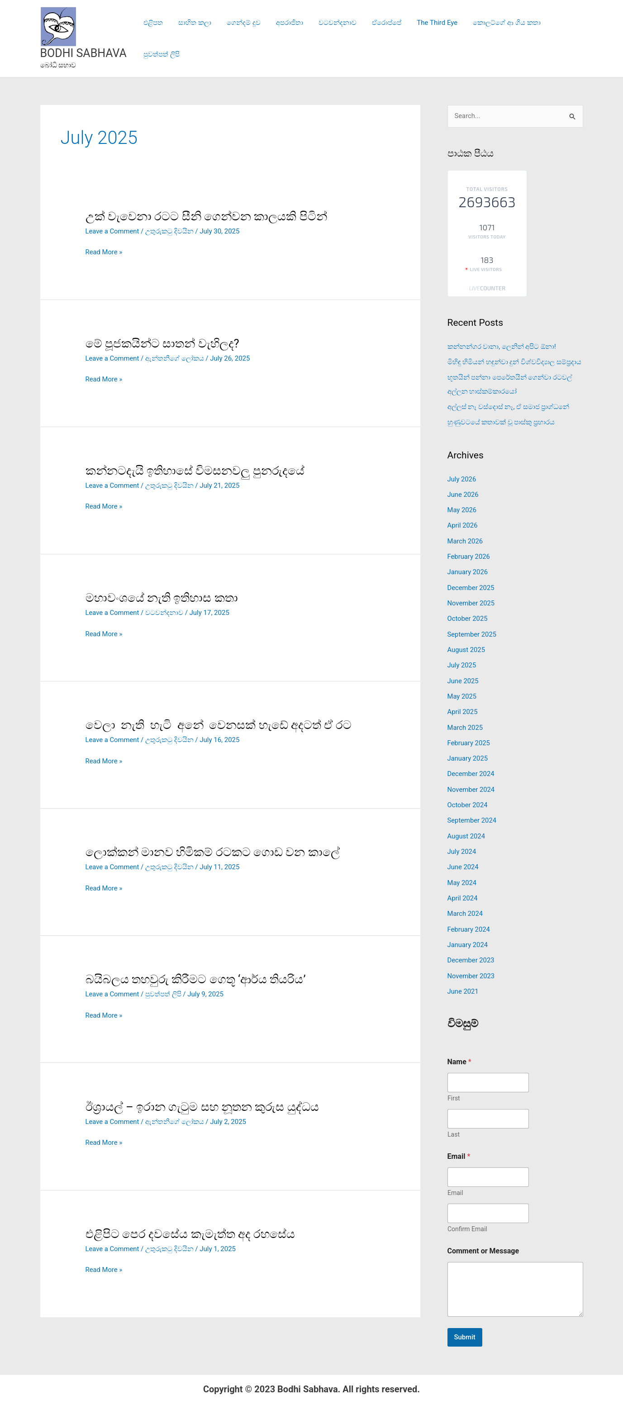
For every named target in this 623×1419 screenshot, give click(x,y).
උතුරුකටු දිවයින (170, 231)
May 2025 (462, 691)
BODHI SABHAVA (83, 53)
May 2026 (462, 508)
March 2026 (465, 539)
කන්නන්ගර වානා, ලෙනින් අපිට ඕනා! (501, 347)
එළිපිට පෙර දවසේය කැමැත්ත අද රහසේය (190, 1231)
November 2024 (471, 783)
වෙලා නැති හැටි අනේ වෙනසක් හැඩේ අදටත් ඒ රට (219, 724)
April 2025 (462, 707)
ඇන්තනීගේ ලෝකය (175, 358)
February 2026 (469, 554)
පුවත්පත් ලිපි (558, 38)
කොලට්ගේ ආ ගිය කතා (493, 38)
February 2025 (469, 737)
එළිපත (152, 38)
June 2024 (463, 859)
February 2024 (469, 920)
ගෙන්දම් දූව (239, 38)
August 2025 (466, 646)
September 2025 (472, 630)
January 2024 (468, 936)
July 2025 (462, 661)
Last (453, 1124)
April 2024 (462, 890)
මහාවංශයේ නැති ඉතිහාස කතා (162, 597)
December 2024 (471, 768)
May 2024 (462, 875)
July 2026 (462, 478)
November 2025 (471, 600)
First (453, 1088)
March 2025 (465, 722)
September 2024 (472, 813)
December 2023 (471, 951)
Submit (465, 1327)
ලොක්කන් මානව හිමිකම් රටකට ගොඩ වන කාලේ (213, 850)
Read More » (104, 252)
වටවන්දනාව (329, 38)
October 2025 (467, 615)
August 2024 (466, 829)
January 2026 (468, 569)
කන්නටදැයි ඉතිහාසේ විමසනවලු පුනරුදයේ (195, 470)
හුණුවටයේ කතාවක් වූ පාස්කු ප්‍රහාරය (501, 421)
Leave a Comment (113, 231)
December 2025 (471, 585)
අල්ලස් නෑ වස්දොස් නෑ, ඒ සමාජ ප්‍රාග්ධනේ (508, 406)
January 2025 (468, 752)
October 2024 (467, 798)
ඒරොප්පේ (376, 38)
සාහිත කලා (192, 38)
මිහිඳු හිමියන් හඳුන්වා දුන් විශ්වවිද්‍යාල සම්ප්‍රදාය (514, 362)
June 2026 (463, 493)
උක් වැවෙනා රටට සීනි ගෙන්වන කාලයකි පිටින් (207, 216)
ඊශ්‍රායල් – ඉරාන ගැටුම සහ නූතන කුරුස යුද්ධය (202, 1104)
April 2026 (462, 523)
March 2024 (465, 905)
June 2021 (463, 981)
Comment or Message (483, 1241)
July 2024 (462, 844)
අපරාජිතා (283, 38)
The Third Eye (425, 38)
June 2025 (463, 676)
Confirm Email (467, 1219)
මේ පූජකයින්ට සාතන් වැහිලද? (163, 343)
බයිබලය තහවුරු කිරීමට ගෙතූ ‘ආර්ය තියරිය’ (196, 978)
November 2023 (471, 966)
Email (455, 1182)
